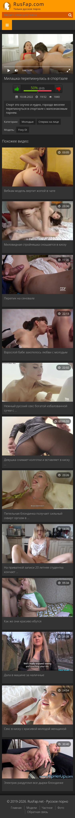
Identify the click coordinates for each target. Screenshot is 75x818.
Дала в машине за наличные (24, 675)
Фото (60, 808)
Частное (47, 808)
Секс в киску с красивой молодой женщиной (35, 729)
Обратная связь (37, 812)
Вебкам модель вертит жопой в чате (29, 191)
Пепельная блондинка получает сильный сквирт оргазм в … (33, 515)
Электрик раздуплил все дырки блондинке (33, 783)
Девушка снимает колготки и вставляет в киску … (37, 462)
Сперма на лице (49, 122)
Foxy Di (22, 130)
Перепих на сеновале (19, 298)
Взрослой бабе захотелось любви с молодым (35, 352)
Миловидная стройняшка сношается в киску (35, 244)
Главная (16, 808)
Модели (31, 808)
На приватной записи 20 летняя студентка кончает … (33, 569)
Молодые (28, 122)
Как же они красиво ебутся (22, 621)
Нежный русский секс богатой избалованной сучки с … (35, 408)
